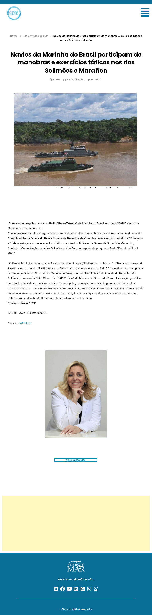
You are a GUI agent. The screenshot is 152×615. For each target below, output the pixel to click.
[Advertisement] (76, 523)
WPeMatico (25, 323)
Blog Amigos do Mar (36, 36)
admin (56, 79)
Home (14, 36)
